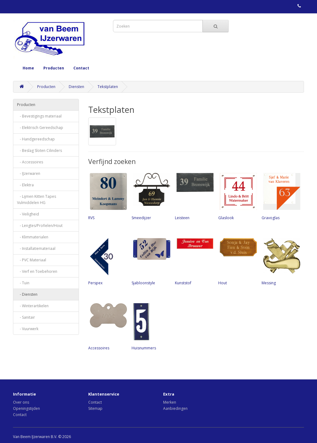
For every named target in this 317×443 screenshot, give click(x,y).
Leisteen (193, 195)
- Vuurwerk (27, 328)
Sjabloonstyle (150, 261)
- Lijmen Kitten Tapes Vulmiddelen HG (36, 199)
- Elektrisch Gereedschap (40, 127)
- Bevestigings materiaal (39, 116)
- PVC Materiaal (31, 260)
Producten (53, 68)
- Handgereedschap (36, 139)
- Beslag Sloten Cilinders (39, 150)
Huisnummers (150, 326)
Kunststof (193, 261)
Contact (81, 68)
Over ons (21, 402)
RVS (106, 195)
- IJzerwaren (28, 173)
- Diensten (27, 294)
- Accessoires (30, 162)
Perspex (106, 261)
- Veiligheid (28, 214)
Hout (236, 261)
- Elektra (25, 185)
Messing (280, 261)
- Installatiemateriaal (36, 248)
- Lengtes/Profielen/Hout (40, 225)
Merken (169, 402)
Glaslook (236, 195)
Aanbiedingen (175, 408)
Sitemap (95, 408)
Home (28, 68)
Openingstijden (26, 408)
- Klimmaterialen (32, 237)
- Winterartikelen (33, 305)
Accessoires (106, 326)
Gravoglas (280, 195)
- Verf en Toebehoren (37, 271)
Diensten (76, 86)
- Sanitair (26, 317)
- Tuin (23, 283)
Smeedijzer (150, 195)
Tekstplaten (108, 86)
